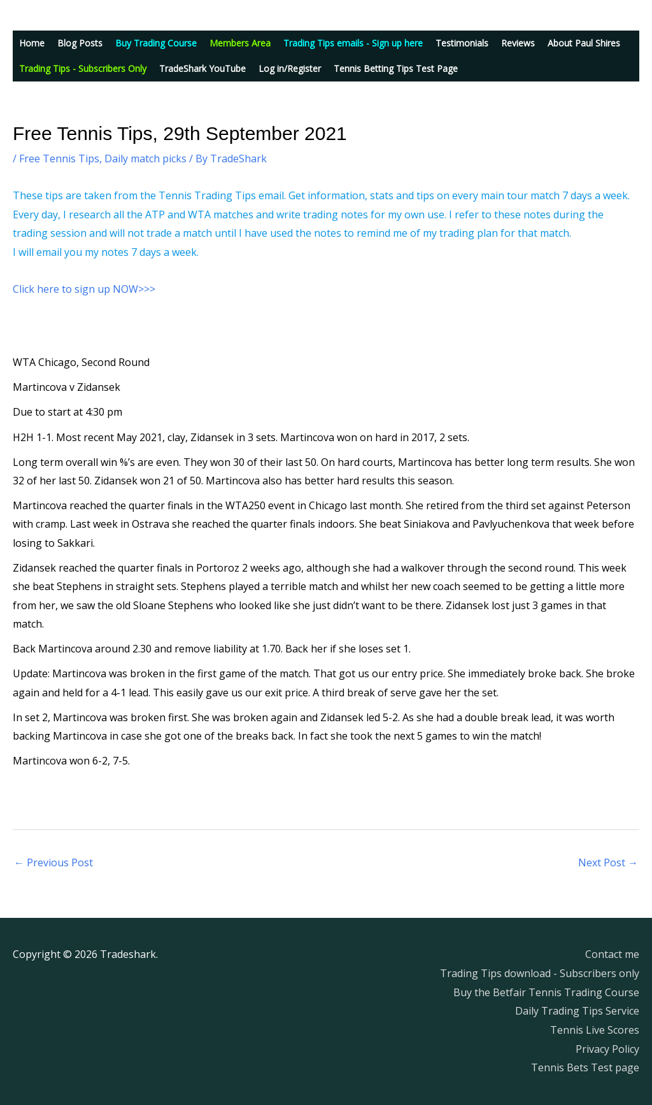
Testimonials (462, 43)
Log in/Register (290, 68)
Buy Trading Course (156, 43)
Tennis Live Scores (594, 1030)
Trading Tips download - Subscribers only (539, 973)
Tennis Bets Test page (585, 1067)
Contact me (612, 954)
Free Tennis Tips (59, 158)
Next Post (608, 862)
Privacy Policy (607, 1049)
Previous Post (53, 862)
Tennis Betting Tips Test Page (396, 68)
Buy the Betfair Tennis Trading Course (546, 992)
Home (32, 43)
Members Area (240, 43)
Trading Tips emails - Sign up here (353, 43)
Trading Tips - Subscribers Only (82, 68)
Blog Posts (80, 43)
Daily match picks (145, 158)
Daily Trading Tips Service (577, 1011)
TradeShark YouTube (202, 68)
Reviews (518, 43)
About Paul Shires (584, 43)
